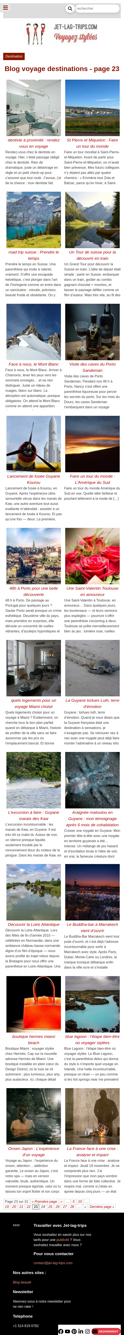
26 (58, 1207)
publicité (62, 1240)
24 (43, 1207)
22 (28, 1207)
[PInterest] (74, 1331)
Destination (14, 56)
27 (65, 1207)
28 (72, 1207)
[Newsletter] (106, 1331)
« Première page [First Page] (44, 1201)
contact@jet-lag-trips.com (53, 1263)
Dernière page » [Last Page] (102, 1207)
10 (80, 1201)
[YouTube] (67, 1331)
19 (7, 1207)
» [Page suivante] (85, 1207)
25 (50, 1207)
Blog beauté (22, 1282)
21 (21, 1207)
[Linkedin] (80, 1331)
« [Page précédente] (61, 1201)
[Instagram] (87, 1331)
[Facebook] (61, 1331)
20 (14, 1207)
